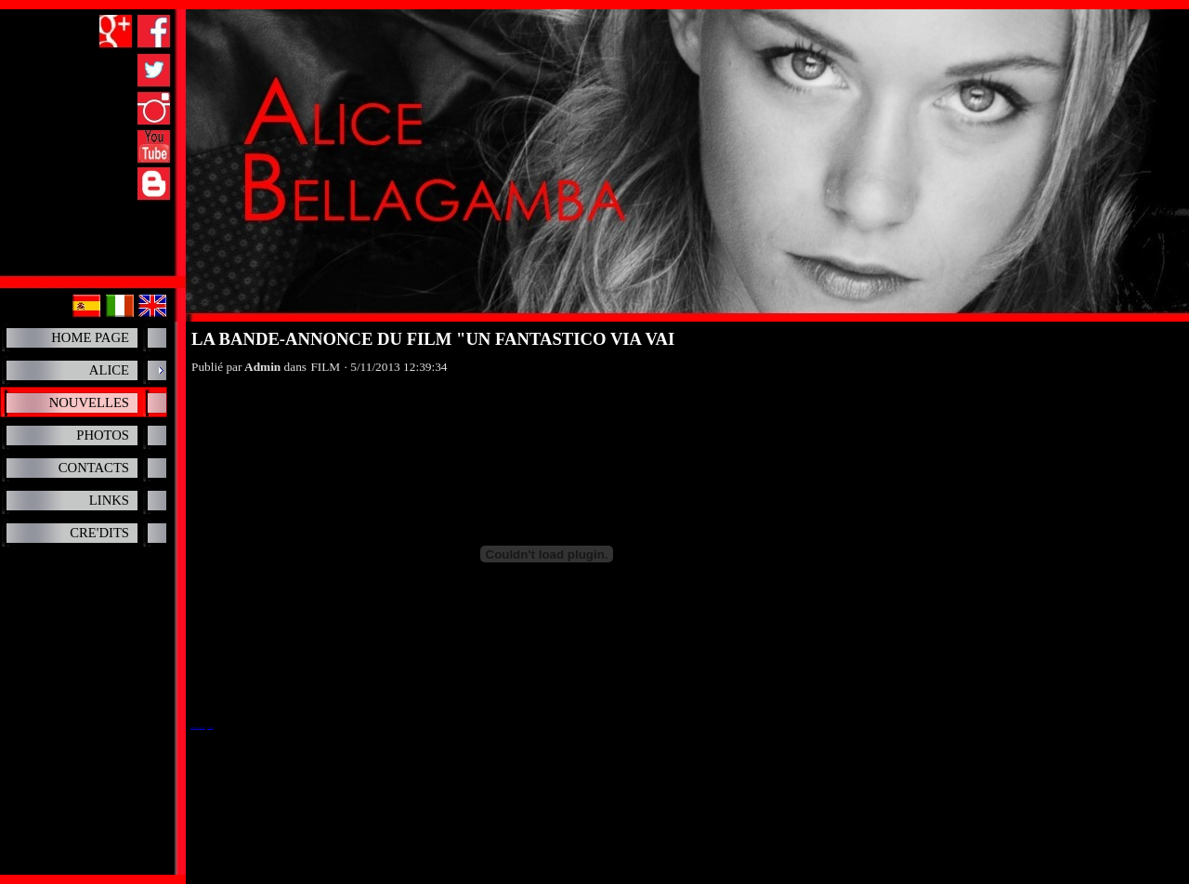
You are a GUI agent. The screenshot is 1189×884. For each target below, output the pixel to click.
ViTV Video (210, 727)
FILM (325, 367)
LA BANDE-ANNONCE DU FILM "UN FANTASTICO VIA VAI (432, 339)
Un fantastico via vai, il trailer (197, 727)
